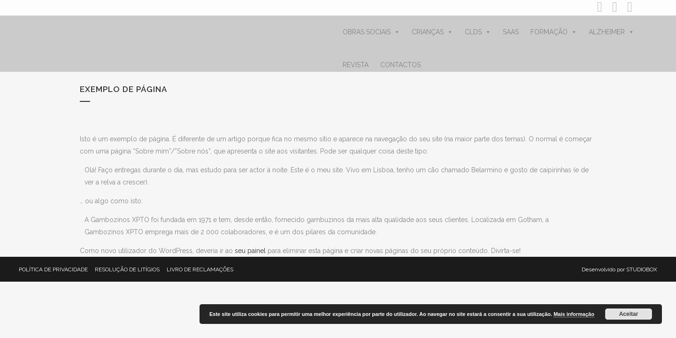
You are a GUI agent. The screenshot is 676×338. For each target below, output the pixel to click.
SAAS (511, 32)
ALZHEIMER (611, 32)
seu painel (250, 250)
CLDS (478, 32)
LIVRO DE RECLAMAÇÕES (200, 269)
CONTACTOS (400, 65)
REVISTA (356, 65)
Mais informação (573, 314)
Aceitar (628, 314)
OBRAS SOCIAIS (371, 32)
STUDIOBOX (641, 269)
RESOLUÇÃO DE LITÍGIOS (127, 269)
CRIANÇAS (432, 32)
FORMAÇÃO (553, 32)
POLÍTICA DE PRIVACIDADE (53, 269)
